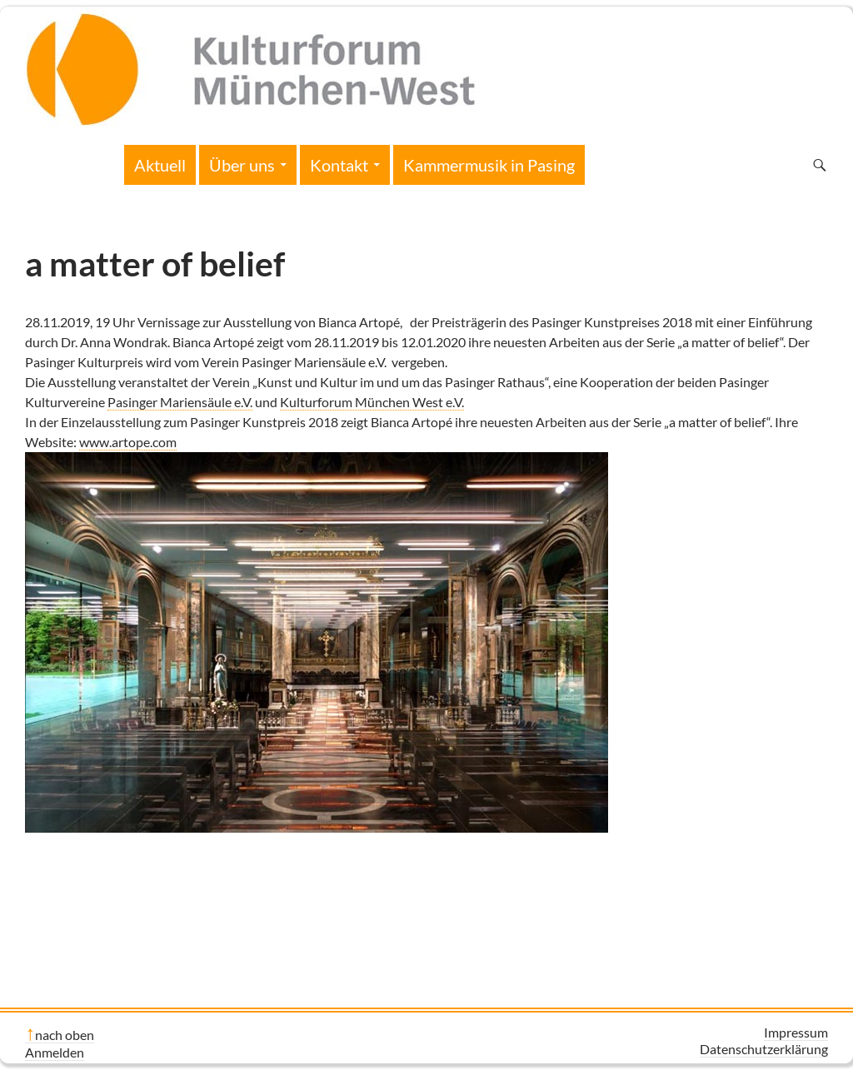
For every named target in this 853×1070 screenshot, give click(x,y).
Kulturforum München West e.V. (372, 402)
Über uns (242, 165)
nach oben (64, 1035)
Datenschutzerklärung (764, 1049)
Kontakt (339, 165)
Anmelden (54, 1052)
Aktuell (160, 165)
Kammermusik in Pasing (489, 165)
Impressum (796, 1032)
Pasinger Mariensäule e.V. (179, 402)
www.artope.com (128, 442)
